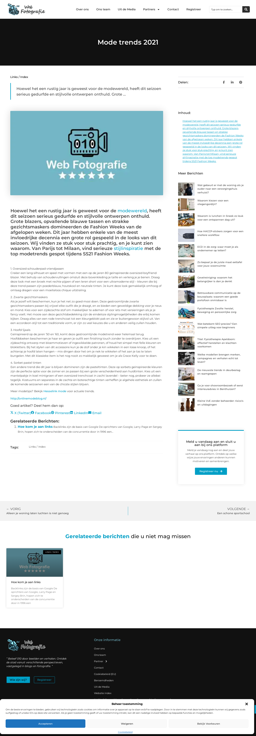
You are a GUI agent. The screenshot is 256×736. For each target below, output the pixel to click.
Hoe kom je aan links (35, 427)
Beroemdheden (104, 680)
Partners (151, 9)
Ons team (103, 9)
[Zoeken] (246, 9)
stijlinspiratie (128, 248)
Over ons (82, 9)
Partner (100, 661)
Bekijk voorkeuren (208, 723)
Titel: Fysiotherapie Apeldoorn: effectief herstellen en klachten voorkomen (217, 343)
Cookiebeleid (125, 732)
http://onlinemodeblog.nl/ (28, 398)
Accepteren (45, 723)
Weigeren (127, 723)
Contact (173, 9)
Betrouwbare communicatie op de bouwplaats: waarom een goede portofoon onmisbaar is (218, 296)
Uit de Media (127, 9)
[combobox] (225, 9)
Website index (102, 693)
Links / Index (19, 77)
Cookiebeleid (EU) (105, 673)
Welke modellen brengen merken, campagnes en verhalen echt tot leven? (218, 358)
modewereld (132, 210)
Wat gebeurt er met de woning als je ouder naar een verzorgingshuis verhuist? (220, 189)
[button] (247, 704)
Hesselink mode (54, 391)
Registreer (193, 9)
